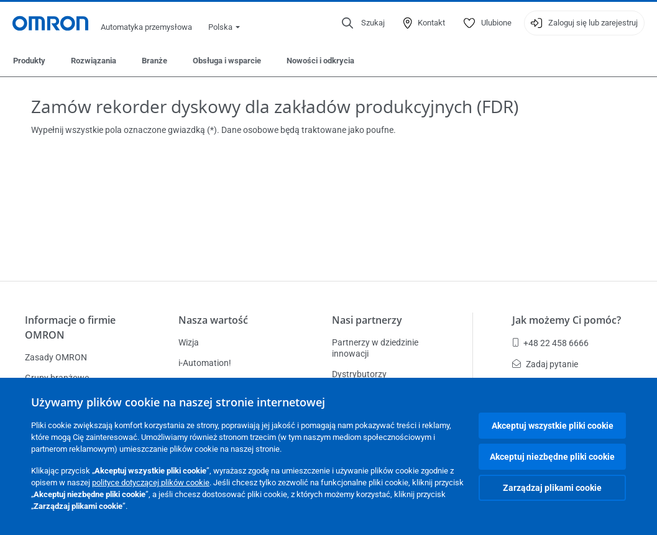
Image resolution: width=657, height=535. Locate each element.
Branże (154, 60)
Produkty (29, 60)
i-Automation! (204, 363)
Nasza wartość (213, 320)
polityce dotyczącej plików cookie (150, 482)
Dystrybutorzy (359, 374)
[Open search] (363, 23)
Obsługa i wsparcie (227, 60)
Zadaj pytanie (545, 364)
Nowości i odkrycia (320, 60)
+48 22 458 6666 (550, 343)
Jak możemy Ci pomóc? (566, 320)
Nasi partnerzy (367, 320)
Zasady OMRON (56, 357)
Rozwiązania (93, 60)
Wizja (188, 342)
